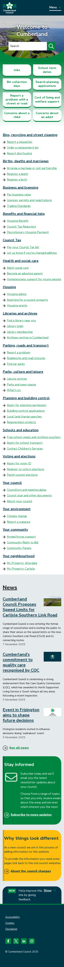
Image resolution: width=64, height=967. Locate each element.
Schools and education (21, 430)
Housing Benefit (18, 221)
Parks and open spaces (21, 385)
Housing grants (17, 306)
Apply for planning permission (26, 405)
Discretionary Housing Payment (28, 232)
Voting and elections (19, 456)
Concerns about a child (17, 115)
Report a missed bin (19, 142)
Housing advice (16, 294)
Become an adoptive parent (25, 273)
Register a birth (17, 180)
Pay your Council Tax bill (23, 247)
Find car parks (16, 364)
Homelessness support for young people (34, 279)
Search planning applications (47, 84)
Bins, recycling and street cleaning (30, 135)
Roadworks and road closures (26, 358)
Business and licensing (20, 187)
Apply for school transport (25, 443)
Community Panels (19, 548)
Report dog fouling (19, 153)
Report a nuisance (18, 522)
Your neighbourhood (18, 556)
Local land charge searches (24, 417)
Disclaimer (11, 929)
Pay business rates (19, 195)
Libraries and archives (20, 313)
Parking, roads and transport (26, 345)
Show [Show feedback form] (50, 891)
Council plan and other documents (29, 495)
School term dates (47, 70)
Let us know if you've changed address (32, 253)
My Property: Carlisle (21, 569)
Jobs (17, 70)
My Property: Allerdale (22, 563)
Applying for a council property (27, 300)
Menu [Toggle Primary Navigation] (55, 7)
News (10, 587)
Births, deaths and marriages (26, 161)
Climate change (17, 516)
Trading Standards (19, 206)
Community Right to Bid (22, 542)
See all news (19, 748)
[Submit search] (51, 46)
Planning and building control (26, 398)
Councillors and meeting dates (26, 490)
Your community (15, 529)
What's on (14, 390)
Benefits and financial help (24, 213)
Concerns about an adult (47, 115)
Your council (12, 482)
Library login (15, 326)
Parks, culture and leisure (23, 371)
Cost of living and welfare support (47, 99)
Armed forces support (21, 537)
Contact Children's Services (25, 449)
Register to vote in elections (25, 469)
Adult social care (18, 268)
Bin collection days (17, 84)
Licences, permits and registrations (29, 200)
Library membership (20, 332)
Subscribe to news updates (31, 815)
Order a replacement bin (23, 148)
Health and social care (20, 260)
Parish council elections (22, 475)
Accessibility (12, 917)
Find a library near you (21, 321)
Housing (9, 287)
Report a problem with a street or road (17, 100)
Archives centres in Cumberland (27, 338)
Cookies (9, 923)
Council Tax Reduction (21, 227)
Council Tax (12, 240)
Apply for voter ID (19, 463)
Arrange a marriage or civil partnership (32, 168)
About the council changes (31, 871)
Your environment (17, 509)
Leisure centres (17, 379)
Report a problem (18, 353)
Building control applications (26, 411)
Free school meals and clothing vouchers (34, 437)
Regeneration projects (21, 422)
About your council (19, 501)
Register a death (17, 174)
